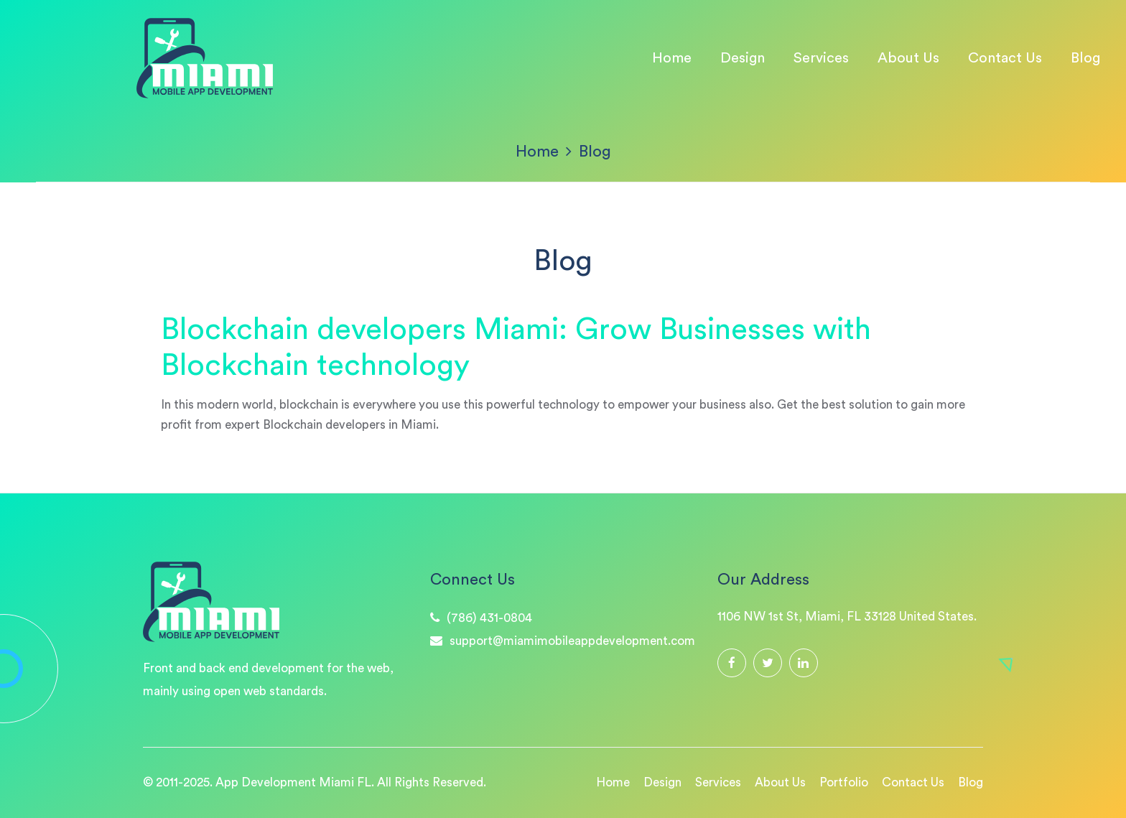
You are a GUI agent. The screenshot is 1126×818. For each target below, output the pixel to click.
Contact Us (1005, 57)
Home (672, 57)
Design (742, 57)
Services (821, 57)
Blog (1085, 57)
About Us (908, 57)
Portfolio (843, 782)
